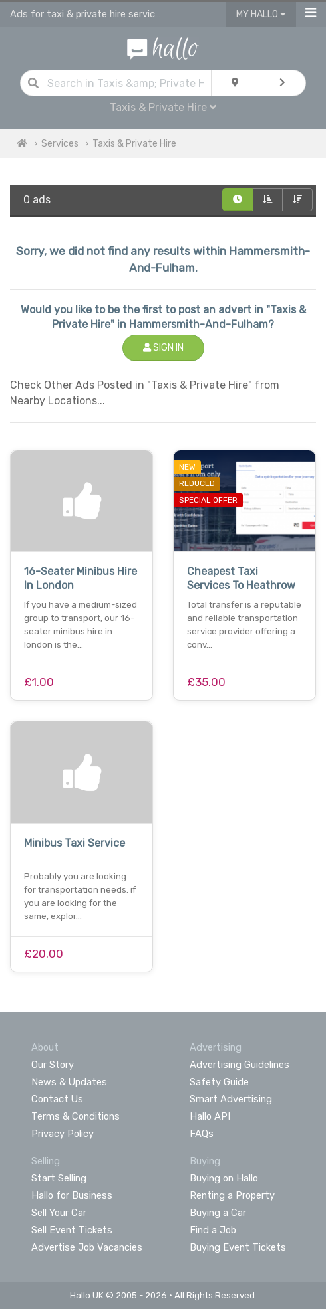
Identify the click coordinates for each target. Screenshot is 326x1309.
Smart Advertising (231, 1099)
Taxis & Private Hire (163, 107)
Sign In (163, 347)
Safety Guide (219, 1082)
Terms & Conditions (75, 1116)
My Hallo (261, 14)
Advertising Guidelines (239, 1065)
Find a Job (213, 1230)
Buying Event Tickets (238, 1247)
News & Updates (69, 1082)
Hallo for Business (71, 1195)
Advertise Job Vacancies (86, 1247)
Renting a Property (232, 1195)
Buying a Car (218, 1213)
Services (60, 143)
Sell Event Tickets (71, 1230)
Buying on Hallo (224, 1178)
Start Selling (58, 1178)
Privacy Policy (62, 1134)
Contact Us (57, 1099)
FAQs (202, 1134)
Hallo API (210, 1116)
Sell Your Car (58, 1213)
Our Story (52, 1065)
